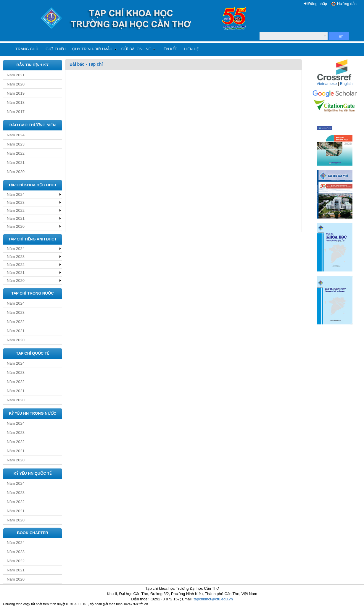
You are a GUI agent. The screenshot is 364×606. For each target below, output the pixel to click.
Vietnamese (327, 83)
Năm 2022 (16, 153)
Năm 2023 (16, 144)
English (346, 83)
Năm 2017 (16, 111)
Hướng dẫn (347, 3)
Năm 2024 (16, 135)
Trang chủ (26, 49)
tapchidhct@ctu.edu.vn (213, 599)
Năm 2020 (16, 84)
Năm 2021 (16, 75)
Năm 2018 (16, 102)
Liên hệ (191, 49)
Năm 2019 (16, 93)
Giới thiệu (56, 49)
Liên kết (168, 49)
